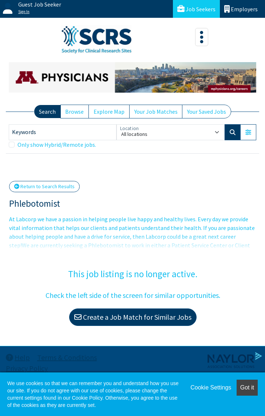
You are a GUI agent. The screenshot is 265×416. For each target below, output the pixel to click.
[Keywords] (62, 132)
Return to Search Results (44, 186)
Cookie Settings (210, 387)
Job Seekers (196, 8)
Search (47, 111)
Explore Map (109, 111)
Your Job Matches (156, 111)
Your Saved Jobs (206, 111)
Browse (74, 111)
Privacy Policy (27, 368)
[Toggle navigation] (201, 37)
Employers (241, 8)
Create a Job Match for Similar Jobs (132, 317)
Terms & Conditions (67, 357)
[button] (248, 132)
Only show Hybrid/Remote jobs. (56, 144)
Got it (247, 387)
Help (18, 357)
